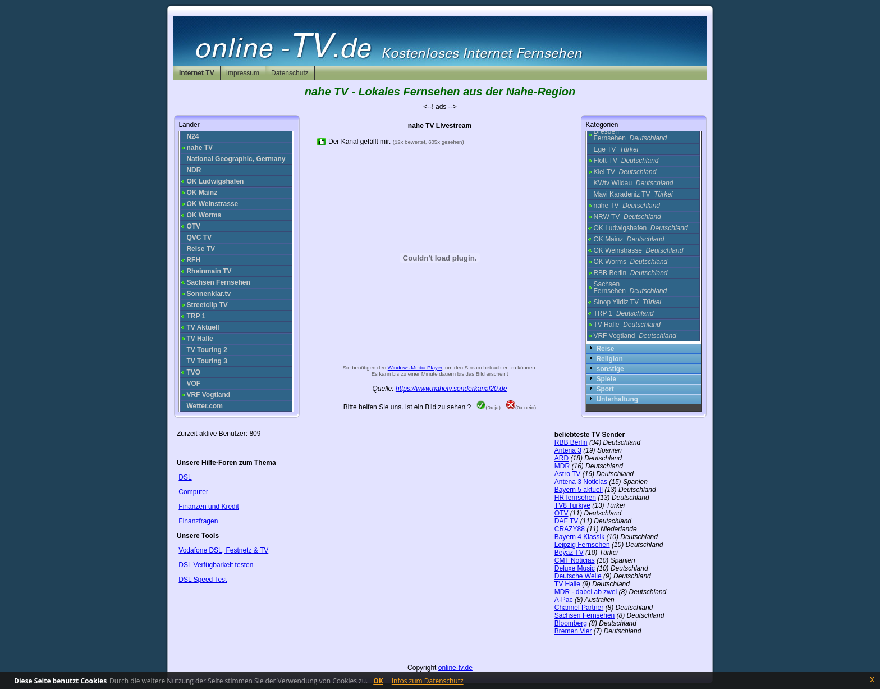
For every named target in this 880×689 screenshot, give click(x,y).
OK (378, 681)
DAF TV (566, 521)
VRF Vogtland (634, 336)
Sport (604, 389)
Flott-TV (625, 161)
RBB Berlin (630, 273)
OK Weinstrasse (638, 250)
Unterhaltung (617, 399)
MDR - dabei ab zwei (585, 592)
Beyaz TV (569, 552)
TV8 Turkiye (572, 505)
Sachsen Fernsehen (630, 287)
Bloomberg (570, 623)
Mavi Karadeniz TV (632, 194)
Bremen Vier (573, 631)
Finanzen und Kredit (208, 506)
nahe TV (626, 205)
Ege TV (615, 149)
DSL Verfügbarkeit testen (215, 565)
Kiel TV (624, 172)
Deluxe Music (574, 568)
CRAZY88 (569, 529)
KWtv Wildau (633, 183)
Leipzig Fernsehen (582, 545)
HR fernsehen (575, 497)
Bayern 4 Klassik (579, 537)
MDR (562, 466)
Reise (605, 349)
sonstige (610, 369)
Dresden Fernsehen (630, 134)
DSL (184, 477)
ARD (561, 458)
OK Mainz (628, 239)
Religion (609, 359)
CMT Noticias (574, 560)
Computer (193, 492)
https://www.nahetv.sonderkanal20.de (451, 389)
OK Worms (630, 262)
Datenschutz (290, 73)
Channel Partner (578, 608)
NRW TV (627, 217)
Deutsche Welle (578, 576)
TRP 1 (623, 313)
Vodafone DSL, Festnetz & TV (223, 550)
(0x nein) (521, 407)
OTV (561, 513)
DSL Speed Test (202, 579)
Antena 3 (567, 450)
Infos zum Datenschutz (428, 681)
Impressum (242, 73)
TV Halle (626, 324)
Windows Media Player (415, 367)
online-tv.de (455, 668)
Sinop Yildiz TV (627, 302)
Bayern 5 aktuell (578, 490)
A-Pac (563, 600)
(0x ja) (488, 407)
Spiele (606, 379)
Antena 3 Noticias (580, 482)
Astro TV (567, 474)
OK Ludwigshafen (640, 228)
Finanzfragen (198, 521)
